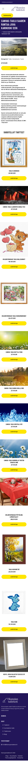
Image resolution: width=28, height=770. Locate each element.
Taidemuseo (7, 731)
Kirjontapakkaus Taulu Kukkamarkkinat (14, 316)
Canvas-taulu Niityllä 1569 (14, 352)
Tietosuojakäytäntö (10, 758)
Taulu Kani (14, 622)
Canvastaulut (15, 59)
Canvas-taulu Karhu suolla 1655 (14, 388)
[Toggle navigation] (3, 8)
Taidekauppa (7, 15)
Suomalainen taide (9, 728)
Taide (9, 59)
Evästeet (20, 756)
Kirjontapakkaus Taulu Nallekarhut (14, 259)
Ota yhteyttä (13, 756)
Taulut (22, 59)
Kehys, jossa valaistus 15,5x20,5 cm (14, 674)
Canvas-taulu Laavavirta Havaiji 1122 (14, 207)
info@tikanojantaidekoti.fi (7, 2)
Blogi (5, 734)
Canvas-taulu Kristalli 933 (14, 424)
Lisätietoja (14, 68)
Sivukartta (20, 758)
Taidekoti (6, 725)
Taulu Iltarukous (14, 171)
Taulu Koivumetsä (14, 569)
